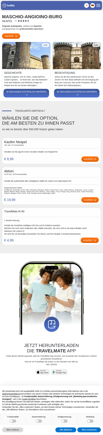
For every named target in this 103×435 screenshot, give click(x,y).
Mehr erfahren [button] (12, 430)
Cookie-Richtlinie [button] (29, 399)
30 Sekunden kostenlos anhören (26, 93)
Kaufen (11, 36)
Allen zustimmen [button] (89, 430)
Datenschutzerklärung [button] (11, 394)
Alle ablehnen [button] (66, 430)
